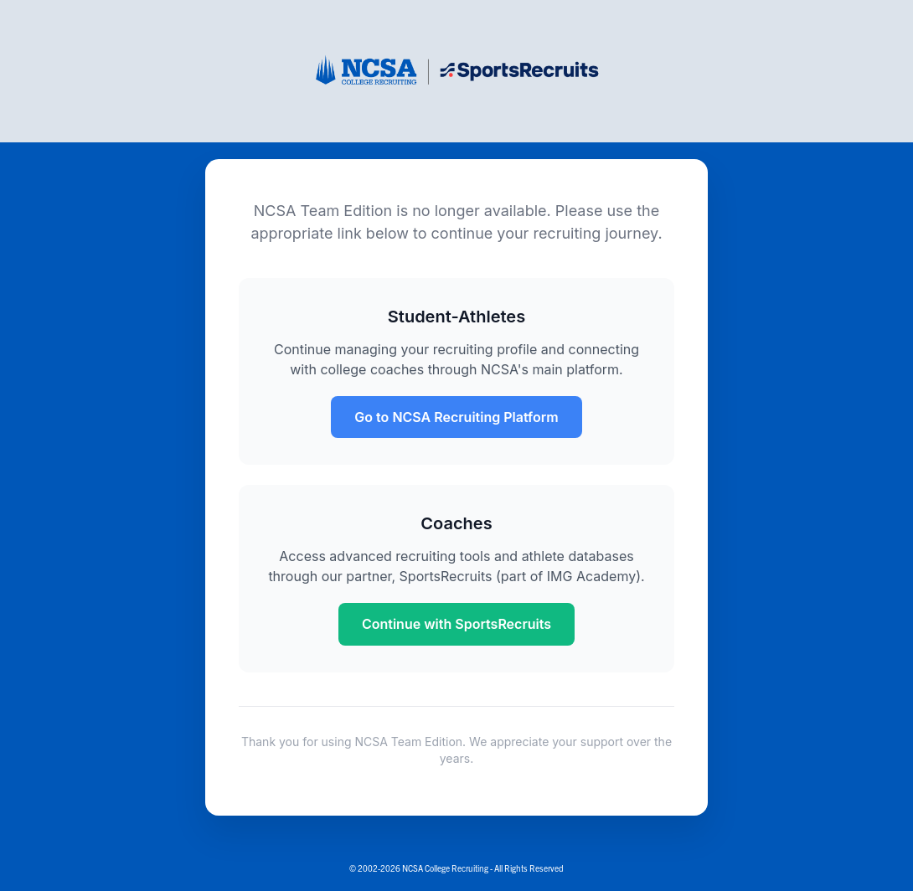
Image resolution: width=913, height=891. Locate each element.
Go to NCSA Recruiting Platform (456, 417)
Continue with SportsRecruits (456, 623)
